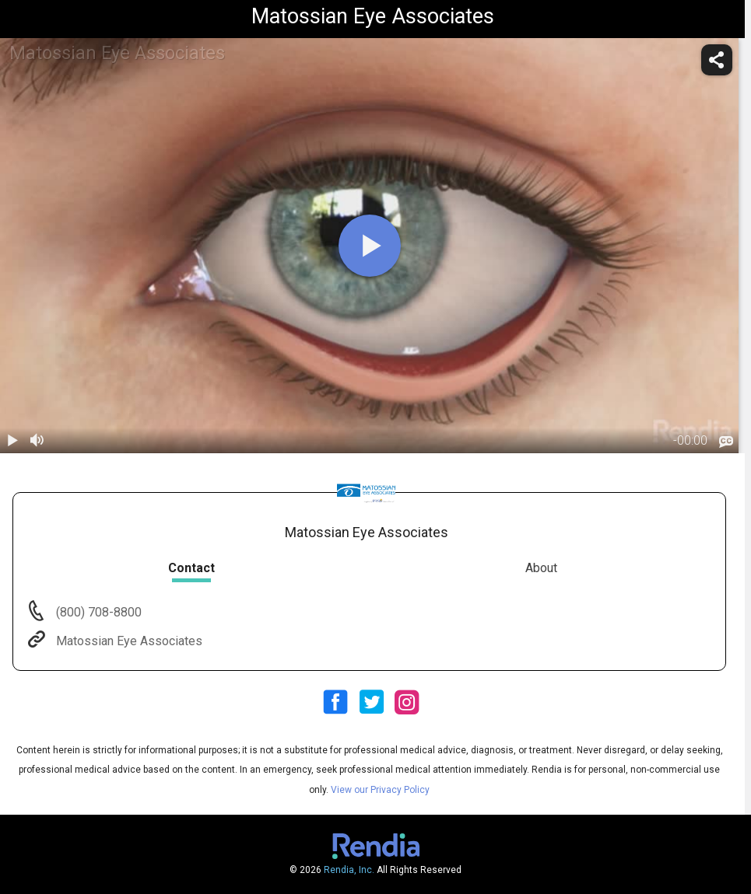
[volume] (37, 440)
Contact (191, 567)
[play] (370, 246)
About (541, 567)
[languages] (726, 441)
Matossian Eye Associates (127, 641)
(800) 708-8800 (97, 612)
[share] (716, 59)
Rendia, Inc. (349, 869)
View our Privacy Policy (380, 789)
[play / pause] (12, 440)
